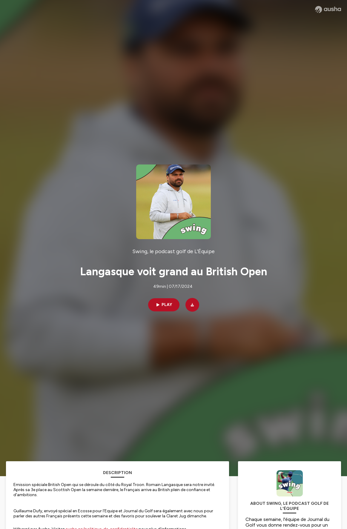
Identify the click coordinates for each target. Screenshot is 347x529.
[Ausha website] (328, 9)
